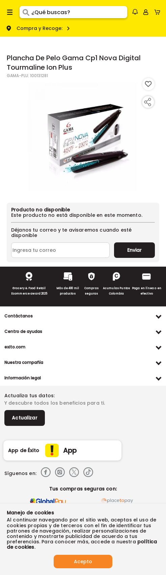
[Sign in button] (145, 12)
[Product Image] (82, 137)
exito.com (14, 347)
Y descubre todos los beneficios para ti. (54, 403)
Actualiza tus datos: (29, 395)
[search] (79, 12)
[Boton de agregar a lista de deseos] (148, 84)
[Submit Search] (25, 12)
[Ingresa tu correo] (60, 250)
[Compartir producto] (147, 102)
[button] (135, 12)
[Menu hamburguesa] (10, 12)
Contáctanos (18, 316)
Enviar (134, 250)
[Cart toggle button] (158, 12)
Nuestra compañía (23, 362)
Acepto (83, 561)
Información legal (22, 378)
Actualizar (24, 417)
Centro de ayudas (23, 331)
